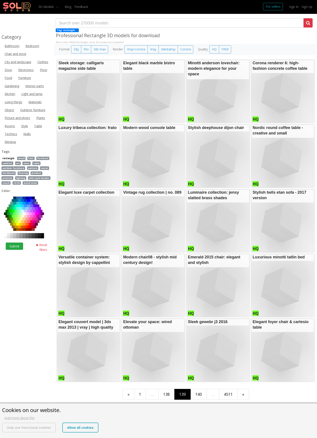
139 (182, 394)
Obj (76, 49)
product (36, 173)
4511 (228, 394)
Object (9, 110)
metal (44, 168)
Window (10, 142)
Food (8, 78)
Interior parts (34, 86)
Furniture (24, 78)
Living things (13, 102)
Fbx (86, 49)
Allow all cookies (80, 427)
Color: (6, 191)
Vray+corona (136, 49)
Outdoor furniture (32, 110)
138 (166, 394)
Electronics (26, 70)
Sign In (294, 7)
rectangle (8, 158)
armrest (7, 178)
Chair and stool (15, 54)
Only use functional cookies (29, 427)
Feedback (81, 7)
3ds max (100, 49)
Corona (185, 49)
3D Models (46, 7)
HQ (214, 49)
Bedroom (32, 46)
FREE (225, 49)
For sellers (273, 6)
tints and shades (39, 178)
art (18, 163)
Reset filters (41, 247)
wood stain (30, 182)
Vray (153, 49)
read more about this (19, 418)
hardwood (8, 173)
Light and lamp (31, 94)
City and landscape (18, 62)
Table (38, 126)
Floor (43, 70)
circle (16, 182)
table (36, 163)
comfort (7, 163)
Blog (68, 7)
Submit (14, 246)
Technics (11, 134)
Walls (27, 134)
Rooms (10, 126)
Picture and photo (17, 118)
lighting (20, 178)
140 (198, 394)
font (30, 158)
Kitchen (10, 94)
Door (8, 70)
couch (6, 182)
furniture (42, 158)
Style (24, 126)
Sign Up (307, 7)
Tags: (6, 151)
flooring (23, 173)
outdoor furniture (13, 168)
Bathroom (12, 46)
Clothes (42, 62)
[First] (128, 394)
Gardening (12, 86)
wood (21, 158)
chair (26, 163)
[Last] (243, 394)
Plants (40, 118)
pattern (32, 168)
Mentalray (168, 49)
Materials (35, 102)
